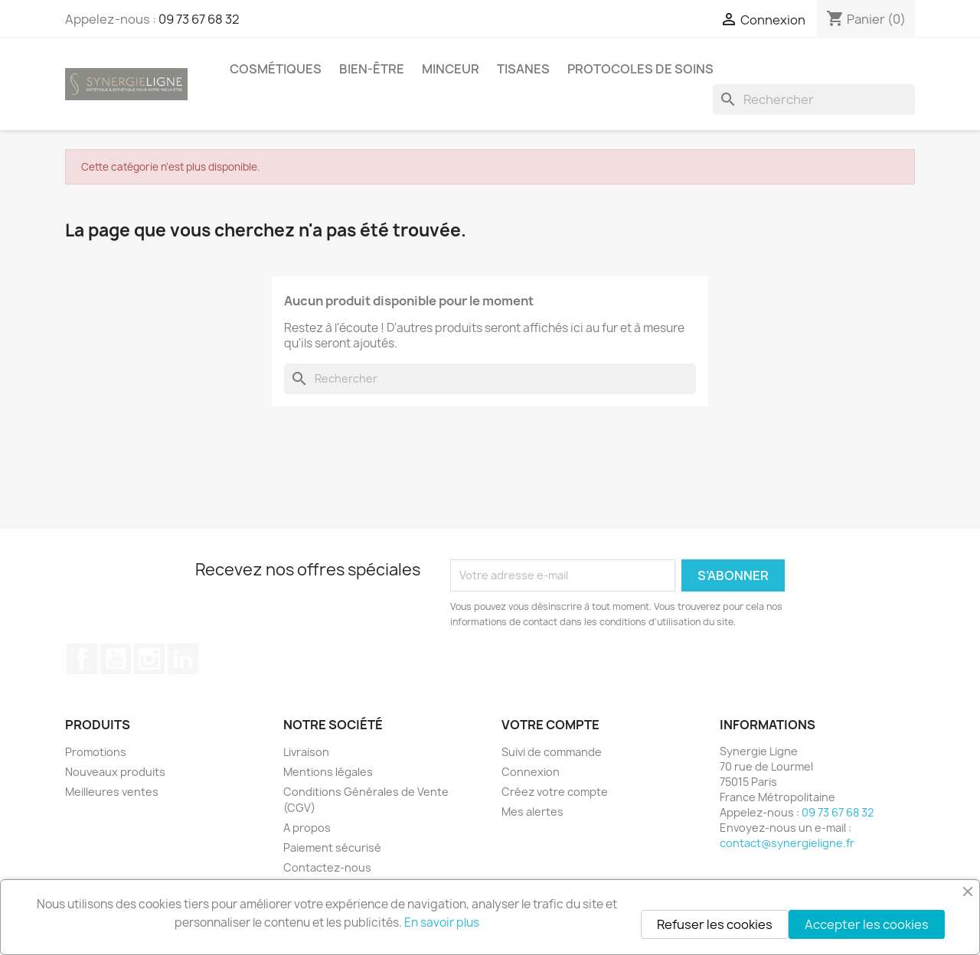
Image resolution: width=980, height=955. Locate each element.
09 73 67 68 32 (199, 19)
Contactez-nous (327, 867)
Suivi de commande (551, 752)
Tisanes (523, 68)
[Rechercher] (814, 99)
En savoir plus (441, 922)
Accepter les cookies (867, 924)
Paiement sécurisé (332, 847)
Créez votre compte (554, 791)
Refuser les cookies (715, 924)
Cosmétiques (276, 68)
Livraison (306, 752)
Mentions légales (328, 771)
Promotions (95, 752)
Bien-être (371, 68)
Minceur (450, 68)
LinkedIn (183, 659)
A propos (307, 827)
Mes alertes (532, 811)
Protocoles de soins (640, 68)
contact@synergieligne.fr (787, 843)
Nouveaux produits (115, 771)
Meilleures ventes (111, 791)
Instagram (149, 659)
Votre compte (550, 724)
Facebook (82, 659)
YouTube (115, 659)
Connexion (530, 771)
